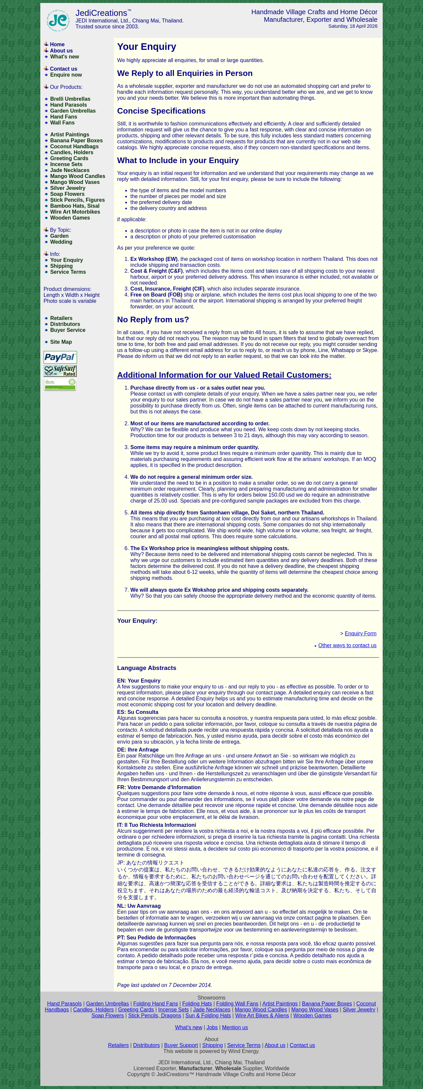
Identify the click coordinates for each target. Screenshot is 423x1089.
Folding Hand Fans (155, 1003)
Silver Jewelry (68, 188)
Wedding (61, 242)
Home (57, 44)
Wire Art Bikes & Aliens (262, 1015)
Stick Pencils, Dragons (154, 1015)
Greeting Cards (69, 158)
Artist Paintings (69, 134)
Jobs (212, 1027)
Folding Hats (197, 1003)
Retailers (61, 318)
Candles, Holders (72, 152)
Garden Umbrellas (73, 111)
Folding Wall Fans (237, 1003)
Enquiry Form (360, 633)
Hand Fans (63, 117)
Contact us (63, 69)
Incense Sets (66, 164)
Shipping (61, 266)
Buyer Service (68, 330)
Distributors (65, 324)
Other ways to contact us (347, 645)
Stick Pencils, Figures (77, 200)
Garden (59, 236)
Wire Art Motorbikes (75, 212)
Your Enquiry (66, 260)
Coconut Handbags (74, 146)
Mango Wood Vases (75, 182)
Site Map (61, 342)
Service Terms (68, 272)
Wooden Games (70, 218)
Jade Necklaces (70, 170)
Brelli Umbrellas (70, 99)
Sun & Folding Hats (208, 1015)
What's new (64, 56)
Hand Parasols (68, 105)
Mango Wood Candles (77, 176)
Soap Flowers (67, 194)
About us (61, 50)
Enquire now (66, 75)
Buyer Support (181, 1045)
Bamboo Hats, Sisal (74, 206)
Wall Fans (62, 122)
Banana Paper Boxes (76, 140)
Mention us (235, 1027)
